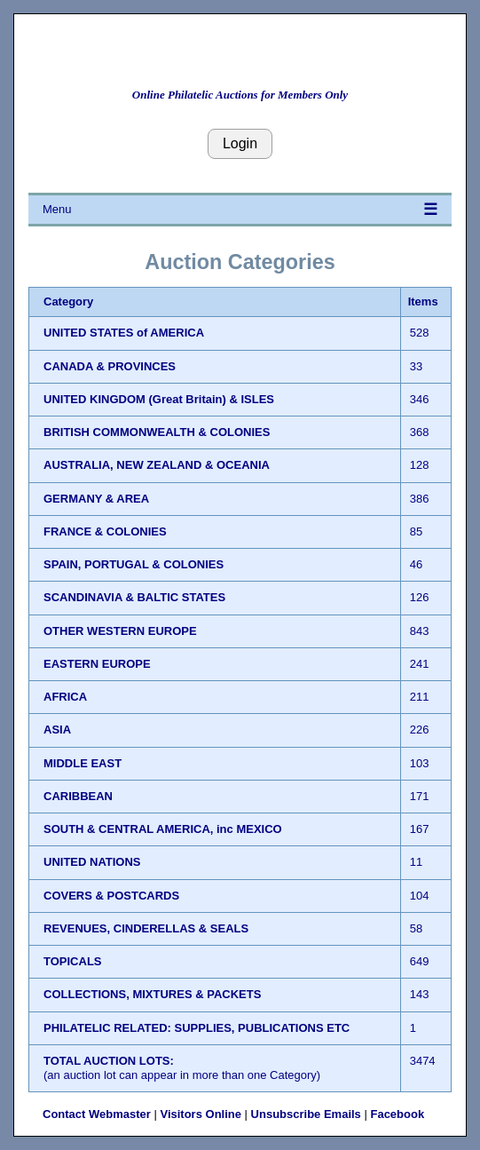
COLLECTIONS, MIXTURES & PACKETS (152, 994)
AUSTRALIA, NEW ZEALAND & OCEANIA (156, 465)
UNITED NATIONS (92, 861)
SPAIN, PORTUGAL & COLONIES (133, 564)
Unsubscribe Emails (306, 1114)
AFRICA (65, 696)
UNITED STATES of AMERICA (123, 332)
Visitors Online (200, 1114)
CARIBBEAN (78, 796)
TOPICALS (72, 961)
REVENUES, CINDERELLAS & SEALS (145, 928)
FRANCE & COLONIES (105, 531)
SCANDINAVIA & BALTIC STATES (134, 597)
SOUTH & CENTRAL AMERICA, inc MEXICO (162, 829)
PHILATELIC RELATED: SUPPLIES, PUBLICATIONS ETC (196, 1028)
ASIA (57, 729)
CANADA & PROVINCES (109, 366)
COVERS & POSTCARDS (111, 895)
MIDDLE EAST (82, 763)
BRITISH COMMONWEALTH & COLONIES (156, 432)
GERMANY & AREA (96, 498)
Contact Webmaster (97, 1114)
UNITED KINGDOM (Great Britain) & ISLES (158, 399)
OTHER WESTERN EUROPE (120, 631)
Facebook (397, 1114)
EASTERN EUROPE (97, 663)
